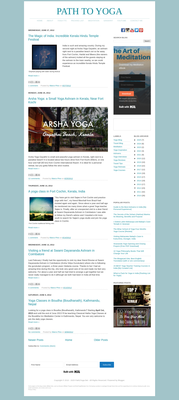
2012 (139, 188)
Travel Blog (118, 143)
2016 (139, 173)
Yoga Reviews (119, 160)
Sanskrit (108, 21)
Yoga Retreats (119, 167)
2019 (139, 162)
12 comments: (34, 178)
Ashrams (117, 153)
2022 (139, 151)
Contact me (136, 21)
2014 (139, 181)
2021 (139, 155)
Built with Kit (127, 107)
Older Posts (101, 339)
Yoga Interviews (120, 157)
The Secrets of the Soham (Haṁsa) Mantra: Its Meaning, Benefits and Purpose (131, 215)
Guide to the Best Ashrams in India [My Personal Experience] (129, 208)
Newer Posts (35, 339)
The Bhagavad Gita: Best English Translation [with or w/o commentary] (128, 259)
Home (40, 21)
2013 (139, 184)
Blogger (121, 380)
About (50, 21)
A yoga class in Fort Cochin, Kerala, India (56, 191)
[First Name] (132, 77)
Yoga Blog (117, 140)
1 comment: (33, 86)
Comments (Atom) (47, 346)
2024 (139, 144)
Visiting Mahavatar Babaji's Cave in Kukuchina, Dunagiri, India (128, 237)
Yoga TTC (62, 21)
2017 (139, 169)
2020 (139, 158)
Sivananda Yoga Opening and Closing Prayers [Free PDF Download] (129, 245)
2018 (139, 166)
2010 (139, 195)
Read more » (33, 76)
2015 (139, 177)
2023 (139, 147)
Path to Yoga (89, 11)
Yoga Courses (119, 170)
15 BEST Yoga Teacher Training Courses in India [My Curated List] (131, 267)
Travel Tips (118, 163)
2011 (139, 192)
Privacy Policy (32, 389)
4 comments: (34, 288)
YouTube (121, 21)
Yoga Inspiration (120, 150)
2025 (139, 140)
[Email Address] (132, 85)
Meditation (93, 21)
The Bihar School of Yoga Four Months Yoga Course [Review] (129, 230)
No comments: (34, 332)
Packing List (77, 21)
